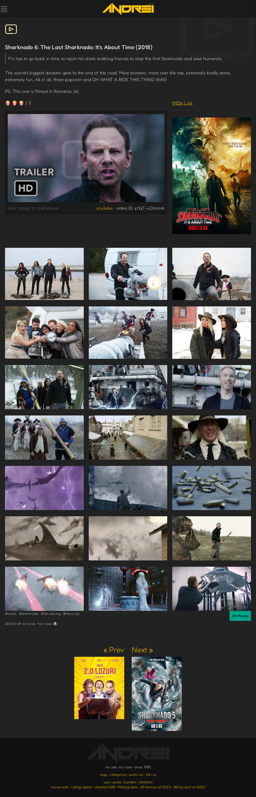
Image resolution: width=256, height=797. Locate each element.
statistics (145, 782)
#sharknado (28, 613)
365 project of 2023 (189, 787)
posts (117, 782)
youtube (104, 208)
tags (103, 774)
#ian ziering (50, 613)
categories (118, 774)
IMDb (182, 103)
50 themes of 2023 (155, 787)
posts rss (136, 774)
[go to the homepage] (127, 9)
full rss (151, 774)
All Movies (240, 616)
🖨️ (55, 624)
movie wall (59, 787)
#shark (10, 613)
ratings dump (81, 787)
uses (107, 782)
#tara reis (71, 613)
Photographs (128, 787)
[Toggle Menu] (4, 9)
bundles (130, 782)
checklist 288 (104, 787)
